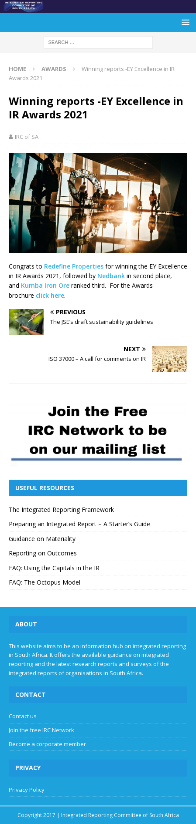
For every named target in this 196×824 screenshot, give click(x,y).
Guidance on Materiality (42, 539)
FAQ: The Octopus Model (44, 582)
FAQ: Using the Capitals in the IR (54, 568)
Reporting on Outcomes (43, 553)
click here (50, 295)
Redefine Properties (73, 266)
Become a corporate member (47, 744)
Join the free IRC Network (41, 730)
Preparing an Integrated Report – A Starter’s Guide (79, 524)
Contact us (23, 716)
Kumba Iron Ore (45, 285)
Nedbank (111, 276)
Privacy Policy (27, 790)
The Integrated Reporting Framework (61, 509)
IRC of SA (26, 137)
